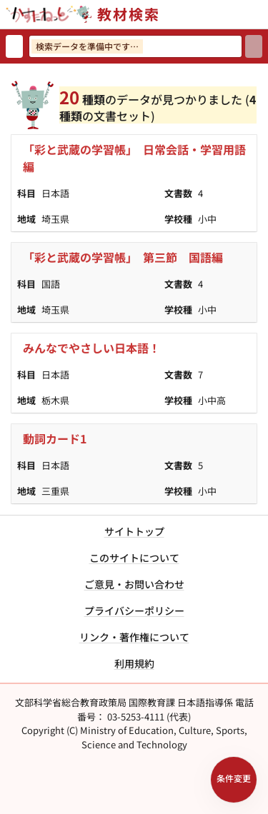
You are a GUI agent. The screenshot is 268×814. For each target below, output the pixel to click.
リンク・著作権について (134, 637)
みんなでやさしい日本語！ (91, 347)
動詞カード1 (54, 438)
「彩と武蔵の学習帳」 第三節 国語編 (123, 257)
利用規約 (134, 663)
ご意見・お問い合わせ (134, 584)
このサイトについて (134, 558)
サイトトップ (134, 531)
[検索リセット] (14, 46)
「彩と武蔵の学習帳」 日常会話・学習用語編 (134, 158)
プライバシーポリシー (134, 610)
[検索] (253, 46)
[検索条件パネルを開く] (234, 780)
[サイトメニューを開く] (262, 14)
